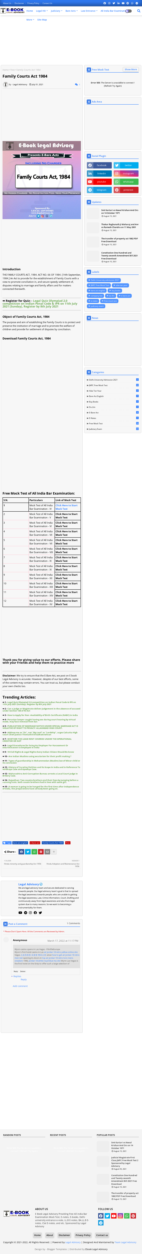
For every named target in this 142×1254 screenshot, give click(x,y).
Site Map (42, 19)
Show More (131, 69)
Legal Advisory (28, 884)
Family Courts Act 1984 (53, 842)
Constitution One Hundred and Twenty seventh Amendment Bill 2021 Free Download (119, 255)
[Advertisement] (71, 40)
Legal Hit (41, 10)
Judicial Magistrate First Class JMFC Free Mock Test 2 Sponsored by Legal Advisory (124, 1162)
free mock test (110, 301)
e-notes (94, 301)
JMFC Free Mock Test (100, 285)
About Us (7, 3)
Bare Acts (71, 10)
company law (96, 295)
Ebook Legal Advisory (96, 1249)
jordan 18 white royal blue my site (44, 960)
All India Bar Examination (114, 10)
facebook (101, 165)
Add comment (20, 986)
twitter (128, 165)
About (49, 1235)
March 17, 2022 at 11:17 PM (62, 940)
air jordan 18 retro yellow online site (61, 952)
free (12, 69)
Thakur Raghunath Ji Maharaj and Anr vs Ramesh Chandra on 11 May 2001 (120, 226)
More (29, 19)
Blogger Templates (57, 1249)
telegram (101, 189)
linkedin (101, 173)
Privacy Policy (33, 3)
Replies (17, 976)
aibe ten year (121, 285)
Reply (16, 971)
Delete (22, 971)
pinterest (128, 189)
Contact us (47, 3)
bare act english (20, 842)
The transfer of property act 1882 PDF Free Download (119, 240)
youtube (101, 181)
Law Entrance (88, 10)
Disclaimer (20, 3)
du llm (111, 295)
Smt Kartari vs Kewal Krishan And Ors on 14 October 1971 (119, 211)
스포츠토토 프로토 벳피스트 (33, 954)
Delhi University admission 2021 (105, 280)
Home (29, 10)
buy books (116, 290)
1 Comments (73, 923)
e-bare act (34, 842)
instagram (128, 173)
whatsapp (128, 181)
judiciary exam (97, 306)
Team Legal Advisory (125, 1242)
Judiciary (55, 10)
